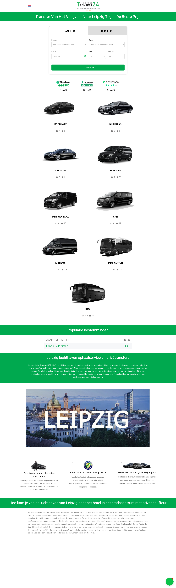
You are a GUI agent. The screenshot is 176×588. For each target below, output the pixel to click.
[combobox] (69, 44)
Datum (53, 52)
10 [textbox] (91, 56)
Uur (90, 52)
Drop (91, 40)
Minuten (111, 52)
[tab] (68, 30)
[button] (170, 582)
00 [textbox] (110, 56)
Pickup (54, 40)
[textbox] (69, 45)
